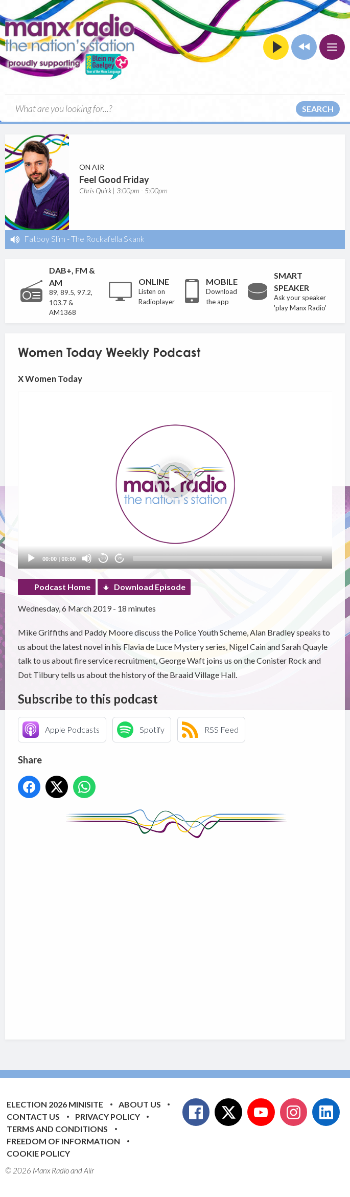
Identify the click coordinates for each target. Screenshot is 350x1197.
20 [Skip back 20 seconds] (103, 558)
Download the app (221, 296)
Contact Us (33, 1116)
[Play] (31, 558)
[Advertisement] (184, 931)
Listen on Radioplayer (156, 296)
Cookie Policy (38, 1153)
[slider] (227, 558)
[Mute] (87, 558)
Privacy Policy (107, 1116)
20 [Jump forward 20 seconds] (120, 558)
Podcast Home (62, 587)
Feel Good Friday (114, 179)
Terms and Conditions (57, 1129)
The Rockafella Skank (108, 238)
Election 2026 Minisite (55, 1104)
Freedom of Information (63, 1141)
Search (318, 109)
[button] (175, 480)
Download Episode (149, 587)
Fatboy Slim (44, 238)
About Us (140, 1104)
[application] (175, 480)
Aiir (89, 1170)
